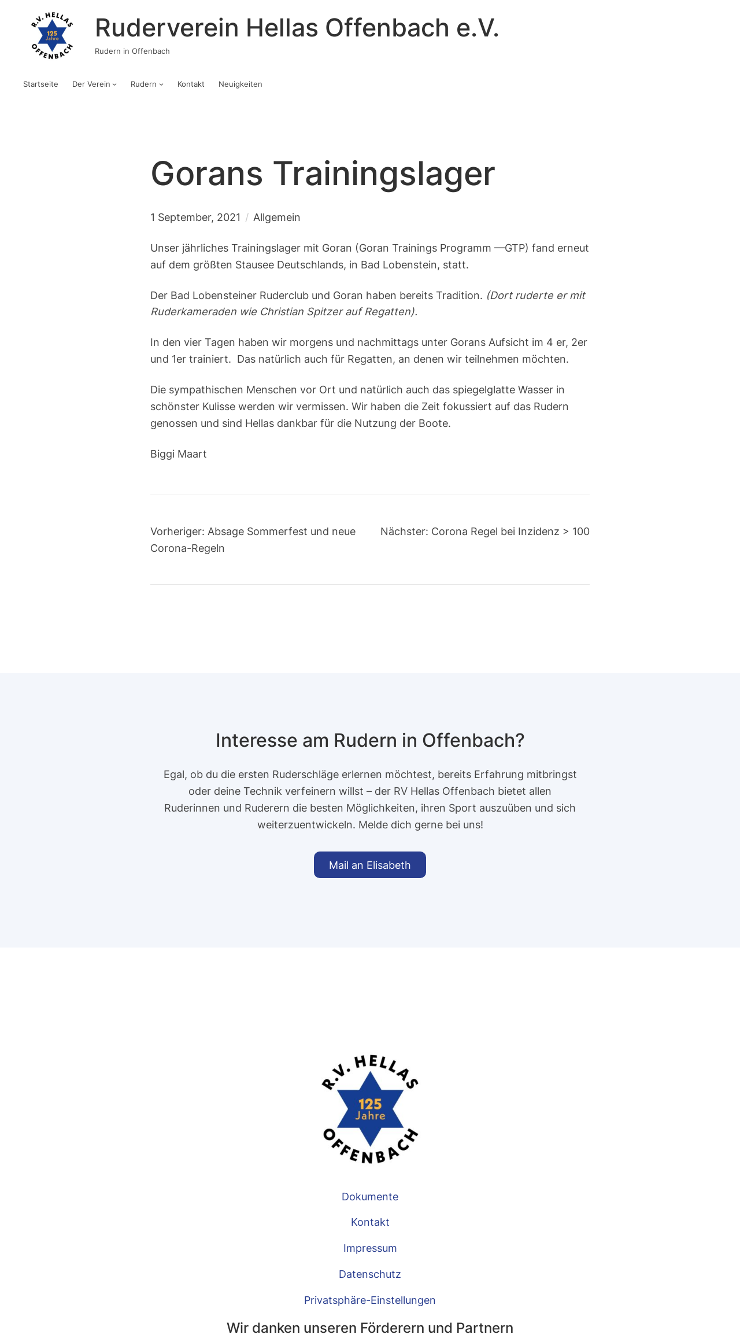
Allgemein (277, 217)
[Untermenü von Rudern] (161, 84)
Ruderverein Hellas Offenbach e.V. (297, 27)
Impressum (370, 1247)
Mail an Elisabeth (370, 864)
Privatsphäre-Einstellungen (370, 1299)
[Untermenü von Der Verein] (114, 84)
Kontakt (370, 1221)
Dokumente (370, 1196)
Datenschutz (370, 1273)
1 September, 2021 (195, 217)
